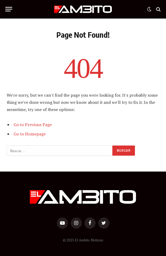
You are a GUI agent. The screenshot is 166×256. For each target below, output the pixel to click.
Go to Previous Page (33, 124)
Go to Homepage (30, 134)
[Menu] (8, 9)
